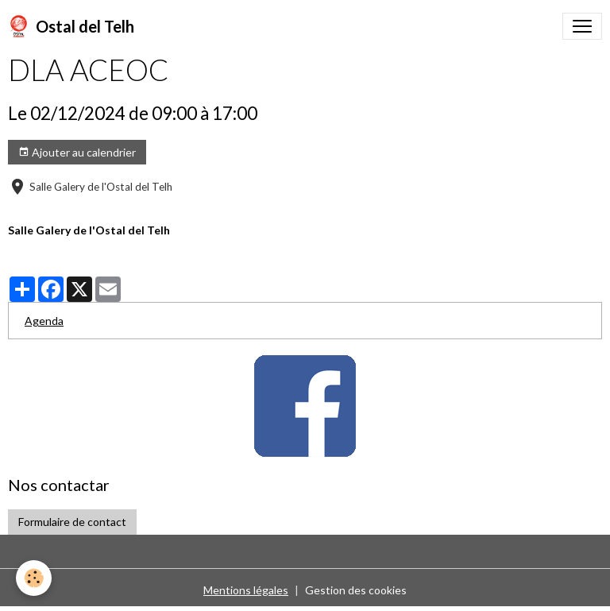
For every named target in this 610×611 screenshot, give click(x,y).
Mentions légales (245, 590)
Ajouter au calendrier (77, 152)
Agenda (44, 320)
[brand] (71, 26)
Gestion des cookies (356, 590)
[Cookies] (34, 578)
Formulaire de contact (72, 521)
